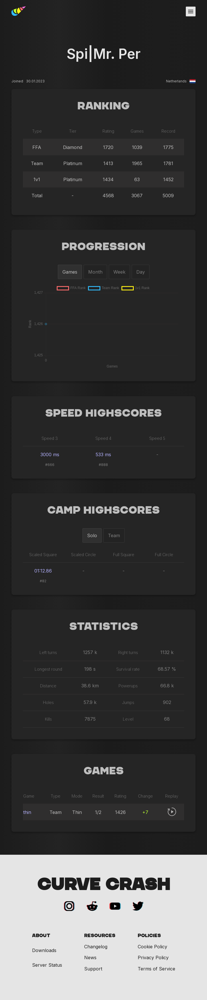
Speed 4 (103, 438)
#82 (43, 581)
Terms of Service (156, 968)
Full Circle (164, 554)
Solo (92, 535)
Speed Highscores (103, 413)
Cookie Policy (152, 946)
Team (114, 535)
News (90, 957)
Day (140, 272)
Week (119, 272)
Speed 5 (157, 438)
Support (93, 968)
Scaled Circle (83, 554)
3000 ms (49, 454)
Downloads (44, 950)
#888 (103, 465)
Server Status (47, 965)
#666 (49, 465)
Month (95, 272)
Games (69, 272)
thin (27, 812)
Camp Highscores (103, 510)
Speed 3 (50, 438)
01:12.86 (43, 571)
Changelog (95, 946)
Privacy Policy (153, 957)
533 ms (103, 454)
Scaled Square (43, 554)
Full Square (123, 554)
